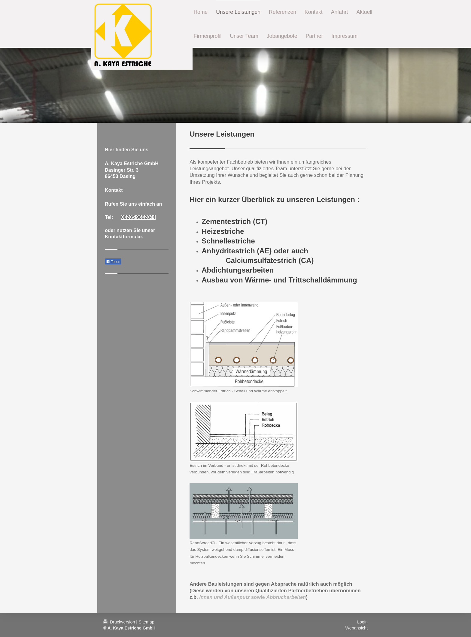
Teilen (113, 262)
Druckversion (119, 622)
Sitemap (146, 622)
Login (362, 622)
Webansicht (356, 628)
